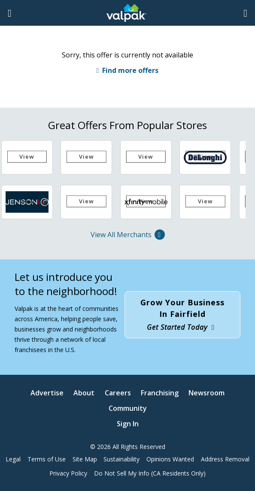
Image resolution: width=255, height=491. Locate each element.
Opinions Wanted (170, 459)
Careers (118, 393)
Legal (13, 459)
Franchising (160, 393)
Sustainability (121, 459)
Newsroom (206, 393)
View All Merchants (128, 234)
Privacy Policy (68, 473)
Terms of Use (46, 459)
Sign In (128, 423)
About (83, 393)
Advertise (47, 393)
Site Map (85, 459)
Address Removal (225, 459)
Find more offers (130, 70)
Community (128, 408)
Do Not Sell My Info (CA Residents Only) (150, 473)
